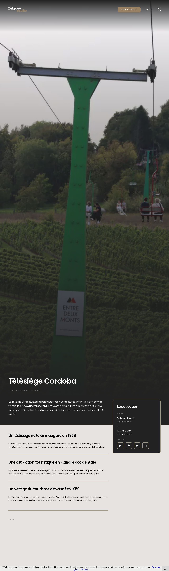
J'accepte (84, 569)
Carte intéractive (129, 9)
